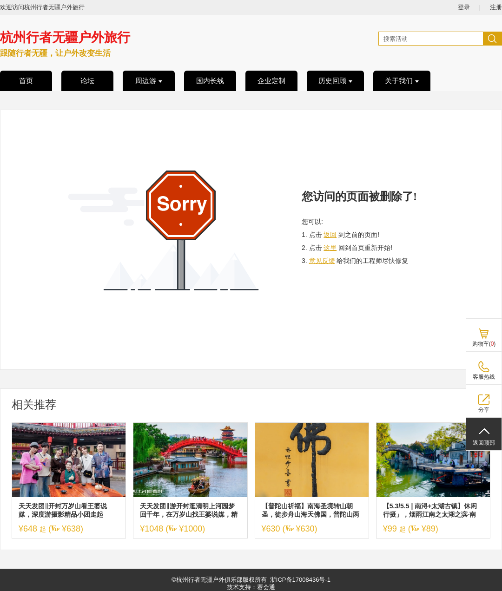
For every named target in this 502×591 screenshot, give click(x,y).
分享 (483, 410)
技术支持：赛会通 (251, 587)
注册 (496, 7)
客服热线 (484, 377)
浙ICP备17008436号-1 (300, 579)
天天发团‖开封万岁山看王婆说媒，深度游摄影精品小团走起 (63, 510)
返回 (330, 234)
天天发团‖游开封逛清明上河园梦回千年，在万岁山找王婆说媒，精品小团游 (189, 510)
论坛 (87, 81)
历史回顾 (335, 81)
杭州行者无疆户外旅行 (65, 37)
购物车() (484, 344)
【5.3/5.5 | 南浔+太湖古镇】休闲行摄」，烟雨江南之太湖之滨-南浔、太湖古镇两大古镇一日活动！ (432, 510)
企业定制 (271, 81)
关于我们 (402, 81)
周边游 (148, 81)
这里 (330, 247)
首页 (26, 81)
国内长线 (210, 81)
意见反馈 (322, 260)
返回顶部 (484, 443)
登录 (464, 7)
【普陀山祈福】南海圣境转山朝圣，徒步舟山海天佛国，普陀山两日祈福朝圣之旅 (310, 510)
